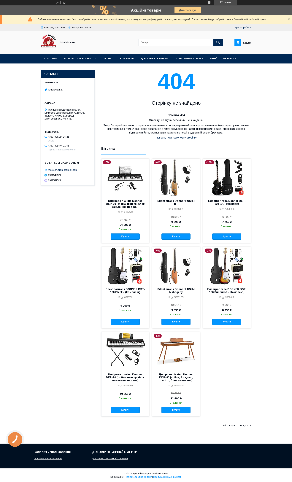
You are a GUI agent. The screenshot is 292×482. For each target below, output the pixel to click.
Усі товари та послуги (235, 425)
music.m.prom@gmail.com (62, 169)
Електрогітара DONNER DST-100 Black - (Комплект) (125, 291)
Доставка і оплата (154, 58)
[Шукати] (218, 42)
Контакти (127, 58)
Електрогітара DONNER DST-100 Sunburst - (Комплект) (227, 291)
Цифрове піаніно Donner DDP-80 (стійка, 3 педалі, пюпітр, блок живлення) (176, 377)
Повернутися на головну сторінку (176, 137)
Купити (125, 236)
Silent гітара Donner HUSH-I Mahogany (176, 291)
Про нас (107, 58)
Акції (213, 58)
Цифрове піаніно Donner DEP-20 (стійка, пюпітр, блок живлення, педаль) (125, 203)
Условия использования (48, 458)
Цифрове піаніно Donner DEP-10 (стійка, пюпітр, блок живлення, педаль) (125, 377)
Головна (50, 58)
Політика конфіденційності (167, 477)
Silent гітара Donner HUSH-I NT (176, 202)
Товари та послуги (77, 58)
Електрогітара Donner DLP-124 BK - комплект (227, 202)
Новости (230, 58)
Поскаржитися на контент (138, 477)
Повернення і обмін (188, 58)
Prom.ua (163, 473)
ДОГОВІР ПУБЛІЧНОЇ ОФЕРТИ (110, 458)
